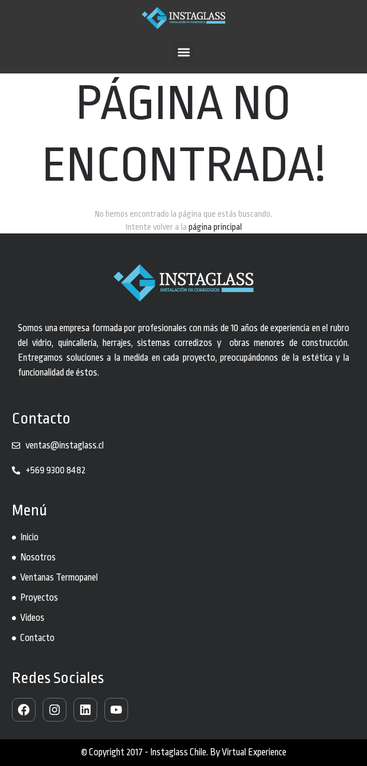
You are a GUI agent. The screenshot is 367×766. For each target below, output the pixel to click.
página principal (215, 227)
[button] (183, 52)
